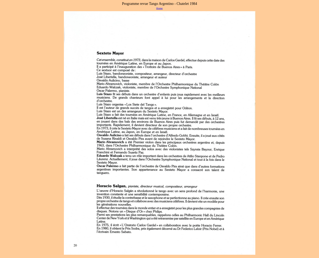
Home (159, 8)
